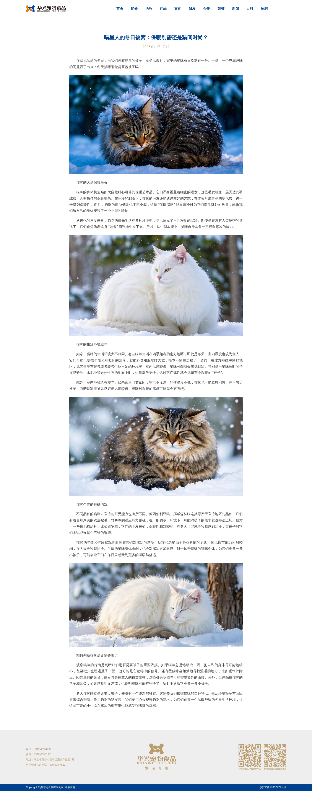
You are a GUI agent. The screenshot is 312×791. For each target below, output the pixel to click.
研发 (192, 9)
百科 (249, 9)
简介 (134, 9)
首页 (119, 9)
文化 (177, 9)
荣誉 (221, 9)
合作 (206, 9)
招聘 (264, 9)
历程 (148, 9)
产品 (163, 9)
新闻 (235, 9)
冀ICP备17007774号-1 (273, 787)
